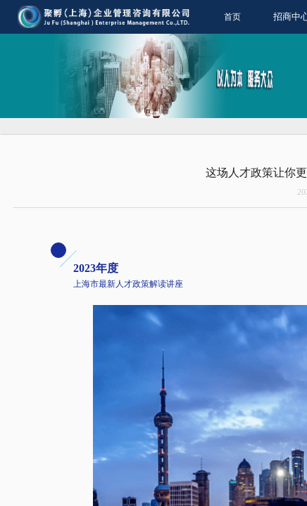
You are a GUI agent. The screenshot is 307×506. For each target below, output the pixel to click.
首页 (232, 17)
